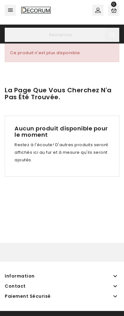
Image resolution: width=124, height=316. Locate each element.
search (112, 35)
